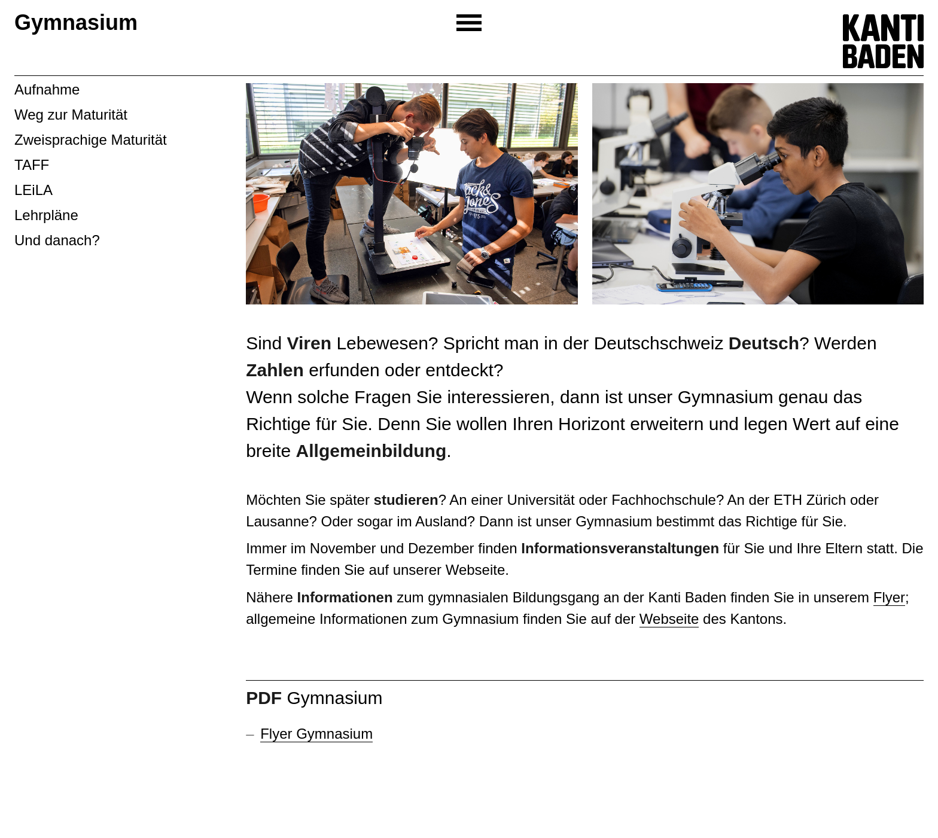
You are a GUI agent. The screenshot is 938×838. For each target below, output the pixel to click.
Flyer (889, 597)
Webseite (669, 619)
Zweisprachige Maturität (90, 140)
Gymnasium (76, 22)
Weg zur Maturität (70, 114)
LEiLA (33, 190)
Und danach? (57, 240)
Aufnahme (47, 89)
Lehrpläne (46, 215)
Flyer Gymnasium (316, 734)
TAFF (31, 165)
